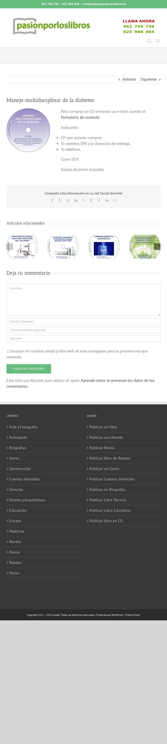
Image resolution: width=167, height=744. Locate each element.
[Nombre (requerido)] (83, 321)
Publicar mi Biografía (107, 489)
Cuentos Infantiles (24, 479)
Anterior (129, 79)
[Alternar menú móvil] (158, 41)
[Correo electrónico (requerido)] (83, 330)
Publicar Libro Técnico (107, 499)
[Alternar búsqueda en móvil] (149, 41)
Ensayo (15, 520)
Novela (15, 541)
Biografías (17, 447)
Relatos (15, 562)
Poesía (14, 552)
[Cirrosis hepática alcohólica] (104, 237)
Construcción (20, 468)
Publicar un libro (103, 426)
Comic (14, 458)
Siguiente (148, 79)
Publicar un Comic (104, 468)
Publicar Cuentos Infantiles (112, 479)
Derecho (16, 489)
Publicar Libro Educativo (109, 510)
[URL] (83, 338)
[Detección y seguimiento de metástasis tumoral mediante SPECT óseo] (63, 237)
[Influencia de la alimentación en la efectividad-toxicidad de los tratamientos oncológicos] (144, 237)
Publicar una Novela (106, 437)
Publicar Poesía (102, 447)
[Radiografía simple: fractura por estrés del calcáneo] (22, 237)
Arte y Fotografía (23, 426)
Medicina (16, 531)
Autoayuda (18, 437)
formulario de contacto (80, 117)
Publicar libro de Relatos (109, 458)
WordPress (117, 614)
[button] (10, 246)
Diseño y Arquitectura (27, 499)
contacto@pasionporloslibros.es (104, 4)
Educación (18, 510)
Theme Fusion (132, 614)
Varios (14, 572)
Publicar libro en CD (106, 520)
